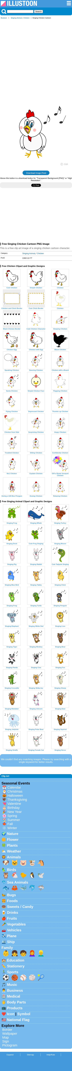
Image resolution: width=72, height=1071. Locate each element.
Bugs (11, 895)
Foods (12, 901)
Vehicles (14, 930)
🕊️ (41, 875)
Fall (10, 824)
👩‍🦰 (32, 953)
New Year (14, 812)
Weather (14, 851)
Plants (12, 845)
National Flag (18, 1020)
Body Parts (16, 1002)
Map (5, 1037)
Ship (11, 942)
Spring (12, 816)
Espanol (10, 1055)
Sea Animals (17, 882)
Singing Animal (16, 18)
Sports (12, 972)
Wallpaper (9, 1033)
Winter (12, 828)
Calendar (14, 787)
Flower (13, 839)
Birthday (13, 808)
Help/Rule (50, 1055)
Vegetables (16, 924)
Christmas (14, 791)
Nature (12, 834)
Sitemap (30, 1055)
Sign (5, 1041)
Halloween (15, 795)
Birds (11, 870)
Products (15, 1008)
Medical (13, 996)
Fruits (12, 918)
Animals (14, 857)
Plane (12, 936)
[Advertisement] (36, 58)
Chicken (26, 18)
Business (15, 990)
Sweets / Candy (20, 907)
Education (15, 960)
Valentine (14, 804)
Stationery (15, 966)
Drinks (12, 912)
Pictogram (9, 1045)
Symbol (23, 1014)
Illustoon (4, 18)
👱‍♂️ (41, 953)
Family (7, 948)
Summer (13, 820)
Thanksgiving (17, 799)
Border (7, 1030)
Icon (10, 1014)
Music (12, 985)
